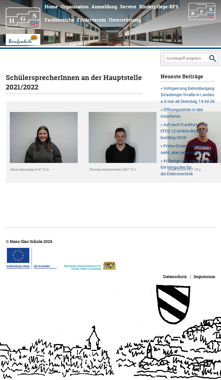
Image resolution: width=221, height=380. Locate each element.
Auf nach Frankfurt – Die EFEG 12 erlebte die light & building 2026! (184, 131)
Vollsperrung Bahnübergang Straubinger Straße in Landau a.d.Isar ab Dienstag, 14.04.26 (188, 95)
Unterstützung (125, 20)
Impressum (204, 277)
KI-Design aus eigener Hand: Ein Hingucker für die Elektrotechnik (187, 167)
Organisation (75, 6)
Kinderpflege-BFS (158, 6)
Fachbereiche (59, 20)
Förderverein (91, 20)
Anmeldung (104, 6)
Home (51, 6)
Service (128, 6)
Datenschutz (175, 277)
